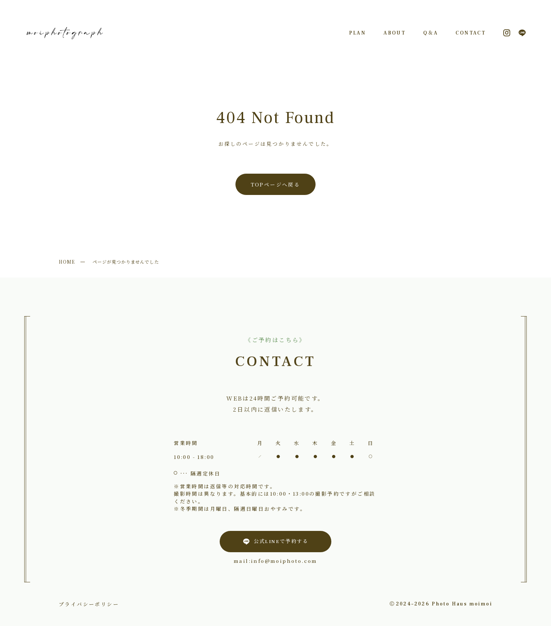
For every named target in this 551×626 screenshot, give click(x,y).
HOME (67, 261)
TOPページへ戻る (275, 184)
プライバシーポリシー (89, 604)
